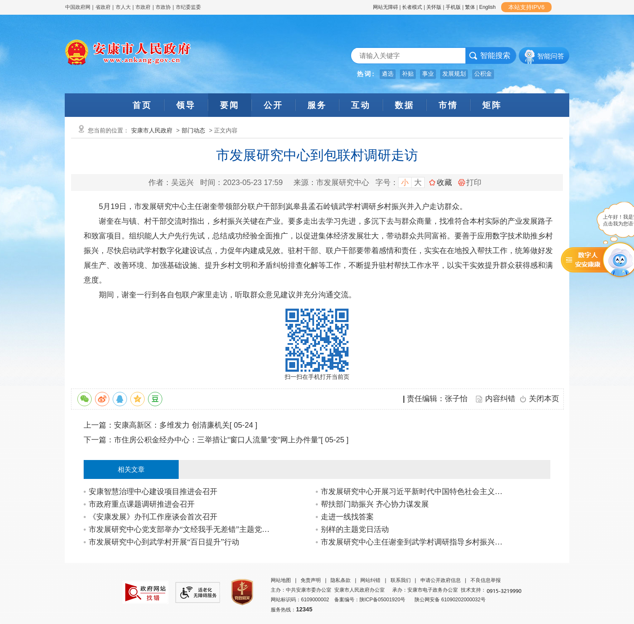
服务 (317, 105)
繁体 (470, 7)
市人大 (123, 7)
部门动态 (193, 130)
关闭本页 (544, 398)
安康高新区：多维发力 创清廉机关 (172, 425)
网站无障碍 (385, 7)
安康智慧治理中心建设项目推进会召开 (153, 491)
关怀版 (433, 7)
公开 (273, 105)
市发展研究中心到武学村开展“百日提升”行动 (164, 542)
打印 (469, 182)
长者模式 (412, 7)
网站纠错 (370, 580)
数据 (404, 105)
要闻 (229, 105)
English (487, 7)
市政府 (143, 7)
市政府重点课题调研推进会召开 (142, 504)
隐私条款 (340, 580)
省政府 (103, 7)
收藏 (444, 182)
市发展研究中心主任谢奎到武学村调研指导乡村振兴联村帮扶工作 (414, 542)
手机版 (453, 7)
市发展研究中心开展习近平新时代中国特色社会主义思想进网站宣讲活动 (414, 491)
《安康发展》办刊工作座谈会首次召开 (153, 517)
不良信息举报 (485, 580)
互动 (360, 105)
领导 (185, 105)
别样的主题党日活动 (355, 529)
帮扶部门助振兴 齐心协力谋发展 (375, 504)
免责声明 (311, 580)
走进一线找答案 (347, 517)
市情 (448, 105)
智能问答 (550, 56)
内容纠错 (500, 398)
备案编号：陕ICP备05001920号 (369, 600)
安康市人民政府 (151, 130)
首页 (142, 105)
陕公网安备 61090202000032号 (450, 600)
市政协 (163, 7)
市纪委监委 (188, 7)
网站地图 (281, 580)
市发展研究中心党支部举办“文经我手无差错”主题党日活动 (182, 529)
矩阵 (492, 105)
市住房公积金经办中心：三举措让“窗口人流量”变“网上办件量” (217, 440)
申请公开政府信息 (440, 580)
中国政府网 (77, 7)
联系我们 (401, 580)
